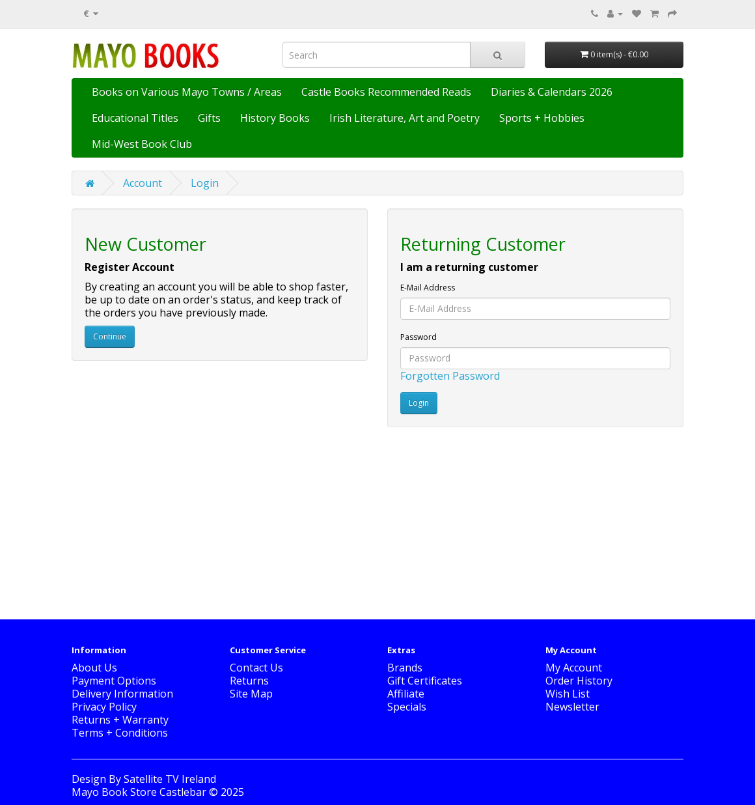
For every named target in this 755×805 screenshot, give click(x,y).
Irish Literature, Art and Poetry (404, 118)
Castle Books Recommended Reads (386, 92)
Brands (404, 667)
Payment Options (114, 680)
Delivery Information (122, 693)
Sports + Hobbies (541, 118)
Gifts (209, 118)
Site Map (251, 693)
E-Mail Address (427, 287)
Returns (249, 680)
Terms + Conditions (120, 733)
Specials (406, 706)
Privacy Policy (104, 706)
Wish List (567, 693)
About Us (94, 667)
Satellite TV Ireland (170, 779)
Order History (578, 680)
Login (205, 183)
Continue (109, 336)
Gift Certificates (424, 680)
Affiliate (405, 693)
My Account (573, 667)
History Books (275, 118)
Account (142, 183)
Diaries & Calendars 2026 (551, 92)
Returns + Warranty (120, 720)
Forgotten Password (450, 376)
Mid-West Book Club (142, 144)
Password (418, 337)
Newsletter (572, 706)
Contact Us (256, 667)
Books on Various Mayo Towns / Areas (187, 92)
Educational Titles (135, 118)
